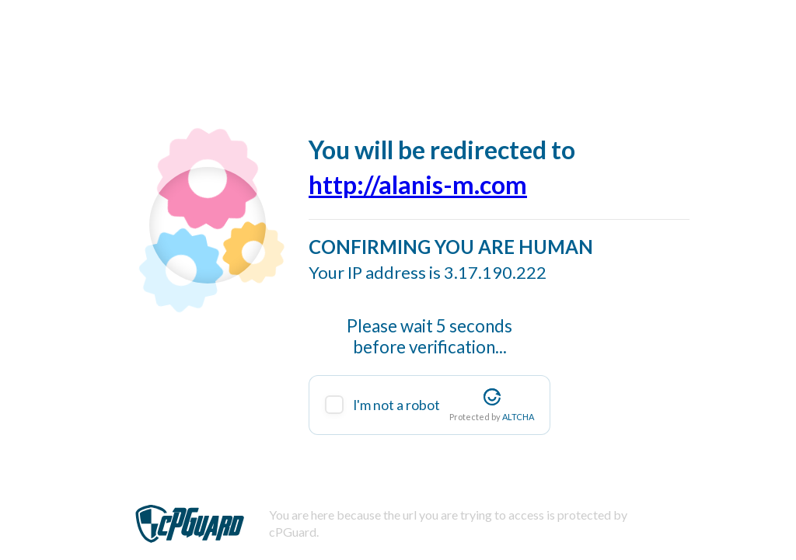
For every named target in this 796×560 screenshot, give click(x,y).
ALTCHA (518, 417)
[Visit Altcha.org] (492, 396)
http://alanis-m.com (418, 184)
